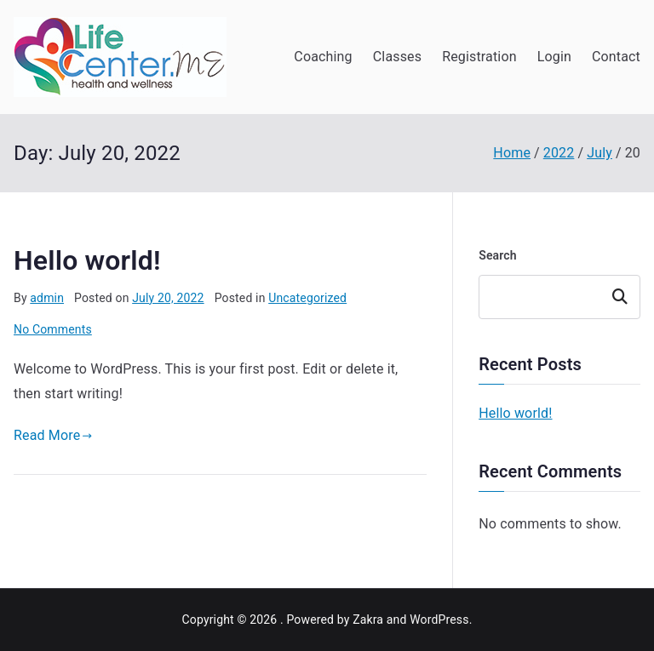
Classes (397, 57)
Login (554, 57)
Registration (479, 57)
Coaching (323, 57)
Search (498, 255)
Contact (616, 57)
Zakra (368, 619)
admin (47, 298)
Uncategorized (307, 298)
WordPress (439, 619)
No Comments (53, 329)
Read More (53, 435)
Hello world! (87, 260)
